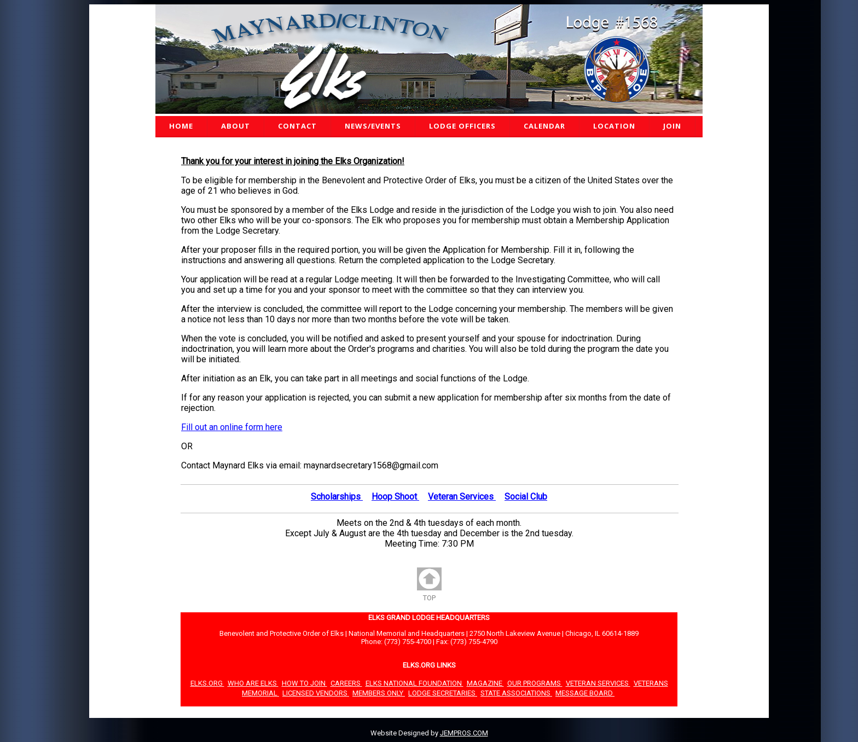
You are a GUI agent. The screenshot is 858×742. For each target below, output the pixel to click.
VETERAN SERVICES (598, 683)
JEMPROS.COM (464, 733)
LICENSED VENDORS (315, 693)
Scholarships (337, 496)
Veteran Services (462, 496)
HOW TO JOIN (304, 683)
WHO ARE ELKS (253, 683)
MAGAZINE (485, 683)
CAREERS (346, 683)
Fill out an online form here (231, 427)
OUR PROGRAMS (535, 683)
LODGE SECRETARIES (442, 693)
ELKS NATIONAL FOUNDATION (414, 683)
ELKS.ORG (207, 683)
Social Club (526, 496)
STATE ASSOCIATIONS (516, 693)
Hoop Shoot (395, 496)
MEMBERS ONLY (378, 693)
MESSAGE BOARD (584, 693)
